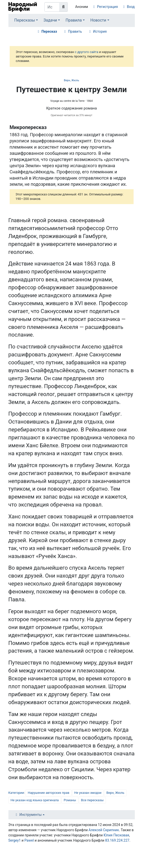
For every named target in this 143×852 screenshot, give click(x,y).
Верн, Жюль (71, 80)
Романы (70, 800)
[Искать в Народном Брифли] (52, 7)
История (100, 31)
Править (75, 31)
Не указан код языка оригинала (35, 800)
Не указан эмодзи (88, 793)
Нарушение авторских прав (48, 793)
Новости (98, 20)
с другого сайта (86, 52)
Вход (131, 7)
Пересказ (49, 31)
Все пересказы (92, 800)
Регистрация (107, 7)
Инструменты (30, 815)
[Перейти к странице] (63, 7)
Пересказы (24, 20)
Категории (16, 793)
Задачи (50, 20)
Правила (74, 20)
